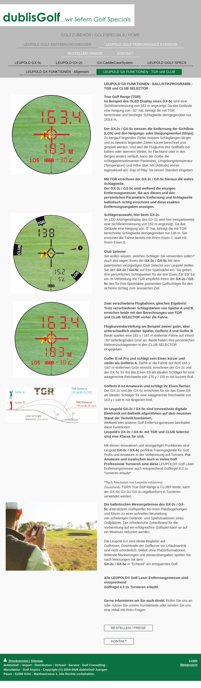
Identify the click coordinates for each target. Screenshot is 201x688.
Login (193, 660)
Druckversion (16, 661)
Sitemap (37, 661)
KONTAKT (119, 641)
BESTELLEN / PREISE (128, 628)
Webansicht (188, 665)
